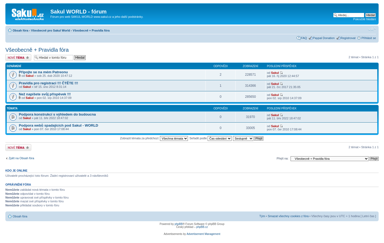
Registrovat (348, 38)
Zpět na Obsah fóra (21, 158)
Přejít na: (282, 158)
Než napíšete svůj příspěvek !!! (45, 94)
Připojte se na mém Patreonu (43, 72)
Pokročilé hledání (364, 19)
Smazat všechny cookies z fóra (288, 216)
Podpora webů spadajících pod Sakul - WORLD (58, 125)
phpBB (178, 224)
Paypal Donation (324, 38)
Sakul (29, 75)
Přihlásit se (368, 38)
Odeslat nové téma (18, 57)
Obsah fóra (20, 30)
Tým (262, 216)
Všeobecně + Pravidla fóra (91, 30)
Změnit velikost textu (372, 29)
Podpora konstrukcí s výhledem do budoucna (57, 114)
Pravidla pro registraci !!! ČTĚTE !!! (48, 83)
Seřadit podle (210, 138)
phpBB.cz (202, 226)
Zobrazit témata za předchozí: (154, 138)
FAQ (304, 38)
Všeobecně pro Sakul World (50, 30)
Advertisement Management (203, 233)
